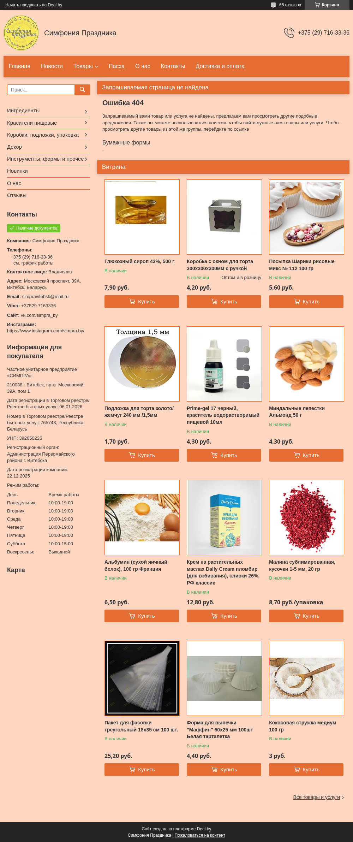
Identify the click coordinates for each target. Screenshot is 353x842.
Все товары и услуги (316, 797)
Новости (52, 66)
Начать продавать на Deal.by (33, 4)
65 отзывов (290, 4)
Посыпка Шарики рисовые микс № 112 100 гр (302, 265)
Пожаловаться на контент (200, 835)
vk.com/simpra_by (39, 315)
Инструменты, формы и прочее (45, 159)
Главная (19, 66)
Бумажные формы (126, 143)
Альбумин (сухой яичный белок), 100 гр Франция (135, 565)
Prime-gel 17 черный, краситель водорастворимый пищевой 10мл (223, 415)
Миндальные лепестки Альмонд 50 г (297, 411)
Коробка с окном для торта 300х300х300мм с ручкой (220, 265)
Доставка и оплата (220, 66)
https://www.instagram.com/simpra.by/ (45, 330)
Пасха (117, 66)
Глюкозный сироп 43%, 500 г (139, 261)
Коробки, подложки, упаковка (43, 135)
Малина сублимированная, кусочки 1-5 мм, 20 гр (302, 565)
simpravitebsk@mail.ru (45, 296)
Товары (83, 66)
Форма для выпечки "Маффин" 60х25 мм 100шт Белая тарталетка (220, 729)
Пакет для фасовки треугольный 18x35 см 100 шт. (141, 726)
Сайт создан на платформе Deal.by (176, 828)
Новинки (17, 171)
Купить (146, 301)
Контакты (173, 66)
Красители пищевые (32, 123)
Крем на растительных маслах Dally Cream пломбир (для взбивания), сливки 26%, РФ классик (223, 572)
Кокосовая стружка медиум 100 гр (302, 726)
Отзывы (16, 195)
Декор (14, 147)
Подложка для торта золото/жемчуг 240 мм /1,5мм (139, 411)
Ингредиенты (23, 110)
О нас (142, 66)
